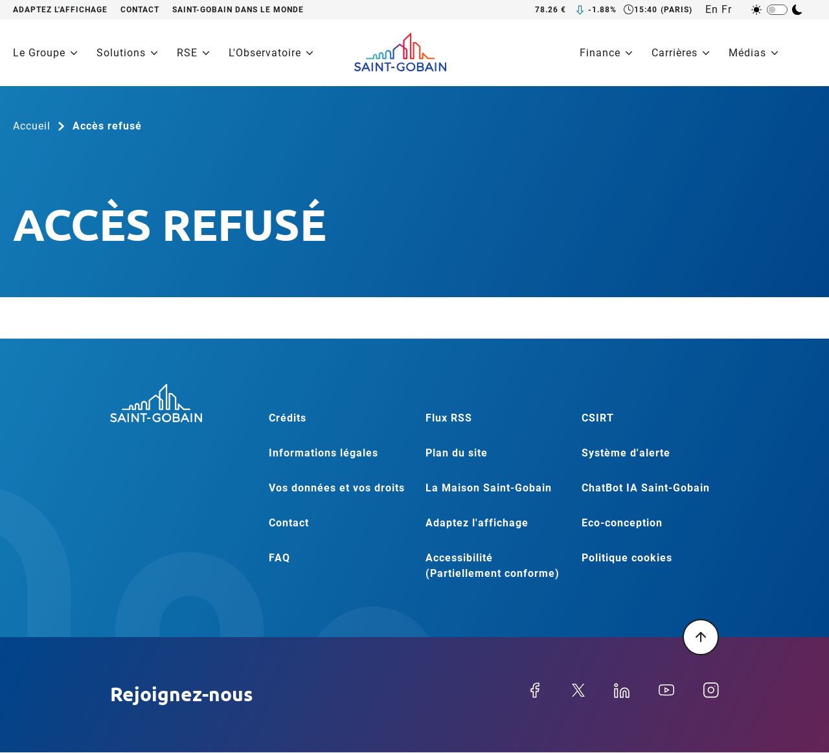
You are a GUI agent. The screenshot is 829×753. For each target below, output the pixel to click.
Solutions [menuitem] (127, 53)
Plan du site (457, 453)
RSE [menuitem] (193, 53)
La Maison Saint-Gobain (489, 488)
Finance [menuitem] (606, 53)
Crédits (287, 418)
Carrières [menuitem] (680, 53)
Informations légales (323, 453)
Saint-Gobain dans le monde (238, 9)
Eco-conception (622, 523)
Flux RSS (449, 418)
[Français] (729, 9)
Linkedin (622, 690)
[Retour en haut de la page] (701, 637)
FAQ (279, 558)
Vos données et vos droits (337, 488)
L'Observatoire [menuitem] (271, 53)
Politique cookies (627, 558)
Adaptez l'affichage (60, 9)
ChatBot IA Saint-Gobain (646, 488)
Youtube (666, 690)
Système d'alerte (626, 453)
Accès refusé (107, 126)
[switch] (777, 10)
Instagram (711, 690)
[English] (713, 9)
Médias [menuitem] (753, 53)
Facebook (535, 690)
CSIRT (598, 418)
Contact (139, 9)
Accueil (32, 126)
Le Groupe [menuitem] (45, 53)
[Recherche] (808, 53)
